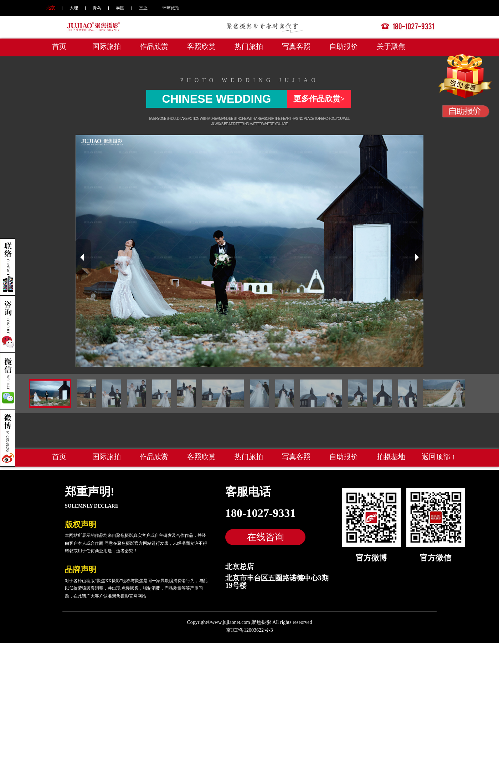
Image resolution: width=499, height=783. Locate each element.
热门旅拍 (249, 46)
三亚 (143, 7)
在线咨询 (265, 537)
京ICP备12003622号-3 (249, 630)
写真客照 (296, 46)
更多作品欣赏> (319, 98)
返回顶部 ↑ (439, 457)
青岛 (97, 7)
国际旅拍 (106, 46)
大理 (74, 7)
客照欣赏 (201, 46)
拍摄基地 (391, 457)
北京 (50, 7)
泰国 (120, 7)
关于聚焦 (391, 46)
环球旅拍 (170, 7)
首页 (59, 46)
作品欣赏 (154, 46)
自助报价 (343, 46)
